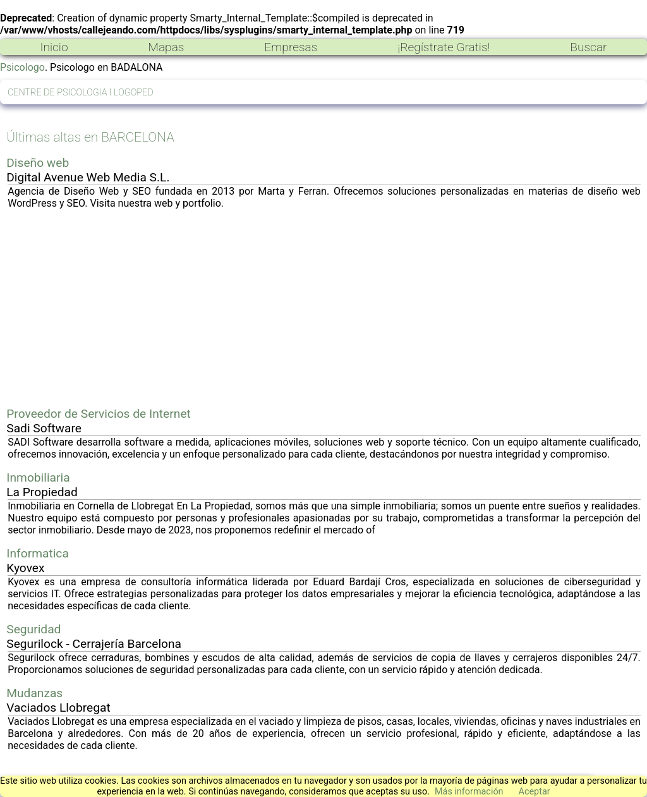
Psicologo (22, 67)
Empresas (290, 47)
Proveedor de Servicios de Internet (98, 413)
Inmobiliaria (38, 477)
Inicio (54, 47)
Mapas (166, 47)
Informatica (37, 553)
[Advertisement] (324, 307)
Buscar (588, 47)
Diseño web (37, 162)
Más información (469, 791)
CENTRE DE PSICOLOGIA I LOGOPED (81, 92)
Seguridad (33, 629)
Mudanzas (34, 693)
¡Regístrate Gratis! (443, 47)
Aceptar (534, 791)
